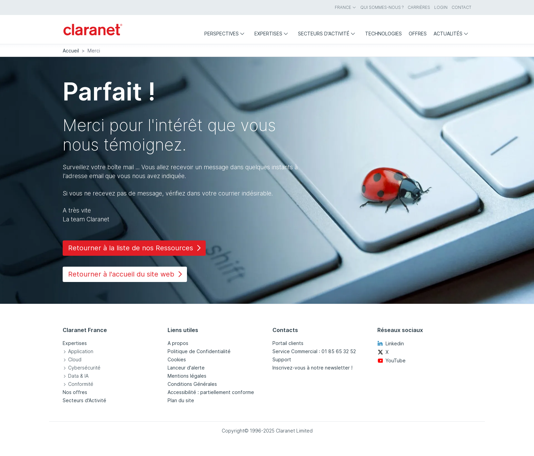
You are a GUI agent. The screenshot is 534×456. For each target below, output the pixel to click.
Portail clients (287, 343)
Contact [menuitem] (461, 7)
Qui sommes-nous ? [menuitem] (382, 7)
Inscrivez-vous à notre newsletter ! (312, 368)
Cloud (74, 359)
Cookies (177, 359)
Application (80, 351)
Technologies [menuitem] (383, 33)
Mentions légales (187, 376)
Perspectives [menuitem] (226, 33)
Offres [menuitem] (418, 33)
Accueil (71, 50)
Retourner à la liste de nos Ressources (135, 248)
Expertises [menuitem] (272, 33)
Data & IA (78, 376)
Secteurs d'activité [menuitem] (328, 33)
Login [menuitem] (440, 7)
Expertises (75, 343)
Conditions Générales (192, 384)
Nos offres (75, 392)
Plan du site (181, 400)
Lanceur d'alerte (186, 368)
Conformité (80, 384)
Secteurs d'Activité (84, 400)
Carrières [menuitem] (419, 7)
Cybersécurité (84, 368)
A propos (178, 343)
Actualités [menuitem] (452, 33)
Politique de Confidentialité (199, 351)
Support (281, 359)
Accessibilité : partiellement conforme (211, 392)
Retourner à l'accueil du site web (126, 274)
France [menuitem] (345, 7)
